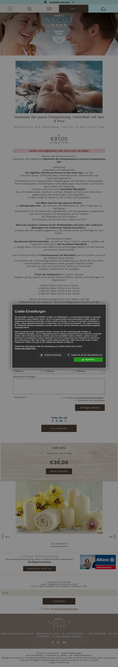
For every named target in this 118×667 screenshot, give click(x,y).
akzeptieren (88, 360)
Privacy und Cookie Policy (25, 348)
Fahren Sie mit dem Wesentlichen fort (84, 355)
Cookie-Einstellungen (50, 355)
